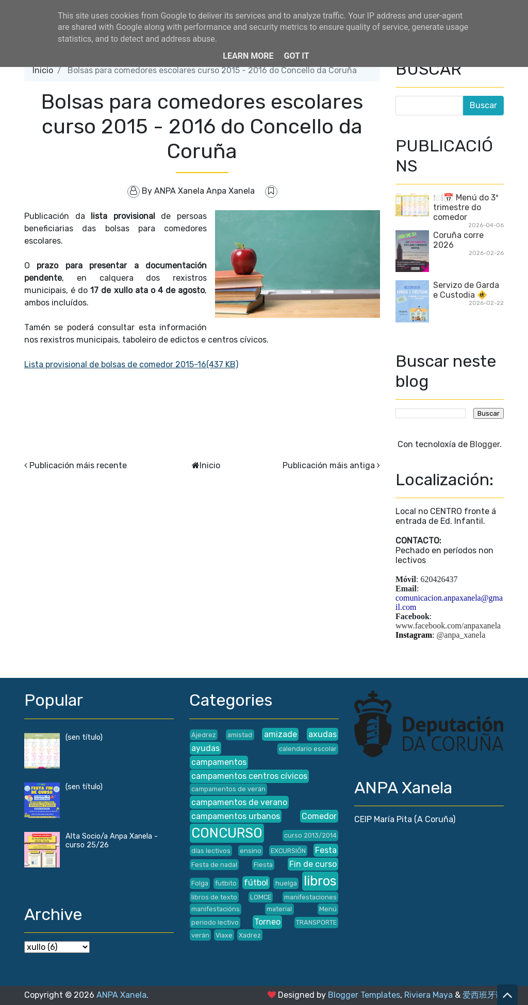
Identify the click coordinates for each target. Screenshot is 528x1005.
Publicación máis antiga (329, 465)
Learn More (248, 56)
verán (200, 935)
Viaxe (224, 935)
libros (320, 881)
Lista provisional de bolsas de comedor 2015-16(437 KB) (131, 364)
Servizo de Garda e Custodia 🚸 (466, 290)
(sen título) (84, 737)
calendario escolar (308, 749)
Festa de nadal (214, 864)
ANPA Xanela (121, 995)
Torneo (267, 922)
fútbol (256, 883)
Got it (296, 56)
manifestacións (215, 909)
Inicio (42, 70)
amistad (239, 735)
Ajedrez (203, 735)
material (279, 909)
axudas (322, 734)
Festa (326, 850)
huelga (286, 883)
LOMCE (260, 897)
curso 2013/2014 (310, 835)
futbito (226, 883)
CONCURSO (226, 833)
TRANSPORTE (316, 922)
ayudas (205, 748)
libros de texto (214, 897)
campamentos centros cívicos (249, 776)
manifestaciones (310, 897)
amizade (280, 734)
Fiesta (263, 864)
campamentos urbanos (235, 816)
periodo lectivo (215, 922)
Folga (199, 883)
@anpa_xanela (461, 635)
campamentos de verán (228, 789)
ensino (250, 851)
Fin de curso (313, 864)
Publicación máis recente (78, 465)
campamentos (218, 762)
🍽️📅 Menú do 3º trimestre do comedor (466, 207)
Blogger (485, 444)
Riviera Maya (428, 995)
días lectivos (210, 851)
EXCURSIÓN (288, 851)
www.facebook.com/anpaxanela (448, 625)
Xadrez (250, 935)
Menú (328, 909)
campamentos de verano (239, 802)
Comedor (319, 816)
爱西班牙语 (483, 995)
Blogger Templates (364, 995)
